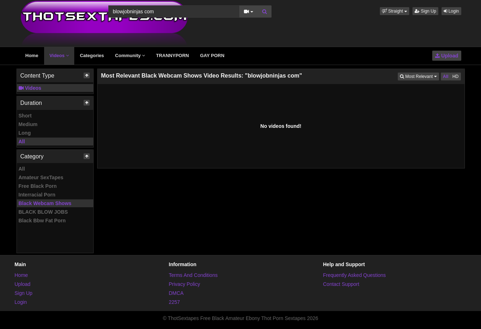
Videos (59, 55)
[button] (394, 11)
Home (31, 55)
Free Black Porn (38, 186)
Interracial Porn (37, 195)
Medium (28, 124)
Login (451, 11)
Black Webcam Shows (45, 203)
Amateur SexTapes (41, 177)
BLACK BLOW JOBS (43, 212)
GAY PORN (212, 55)
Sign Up (425, 11)
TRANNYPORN (172, 55)
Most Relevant (419, 76)
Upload (446, 56)
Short (25, 116)
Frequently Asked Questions (354, 275)
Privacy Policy (184, 284)
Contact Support (341, 284)
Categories (92, 55)
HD (455, 76)
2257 (174, 302)
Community (130, 55)
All (22, 141)
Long (25, 133)
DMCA (176, 293)
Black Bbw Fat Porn (42, 220)
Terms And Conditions (193, 275)
